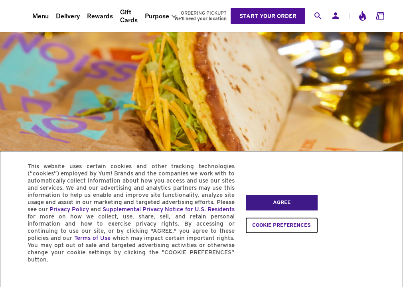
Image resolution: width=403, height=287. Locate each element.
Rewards (100, 16)
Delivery (68, 16)
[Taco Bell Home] (16, 16)
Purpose (157, 16)
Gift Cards (129, 16)
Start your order (267, 16)
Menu (40, 16)
